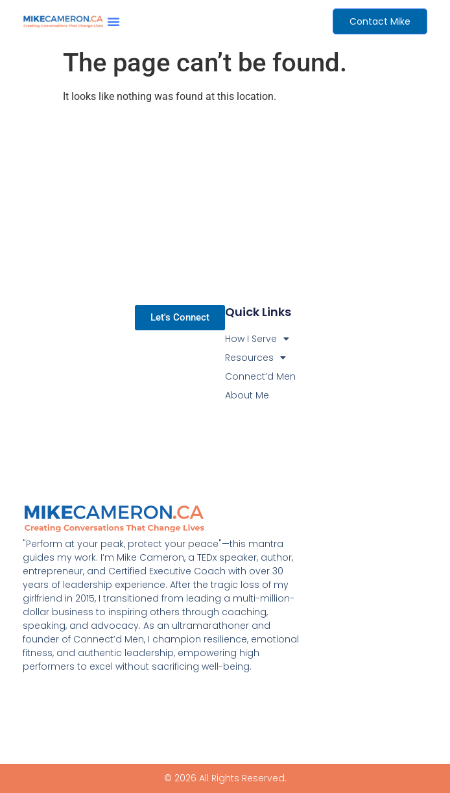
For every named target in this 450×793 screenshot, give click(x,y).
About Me (247, 395)
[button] (113, 21)
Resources (255, 358)
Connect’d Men (260, 376)
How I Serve (257, 339)
